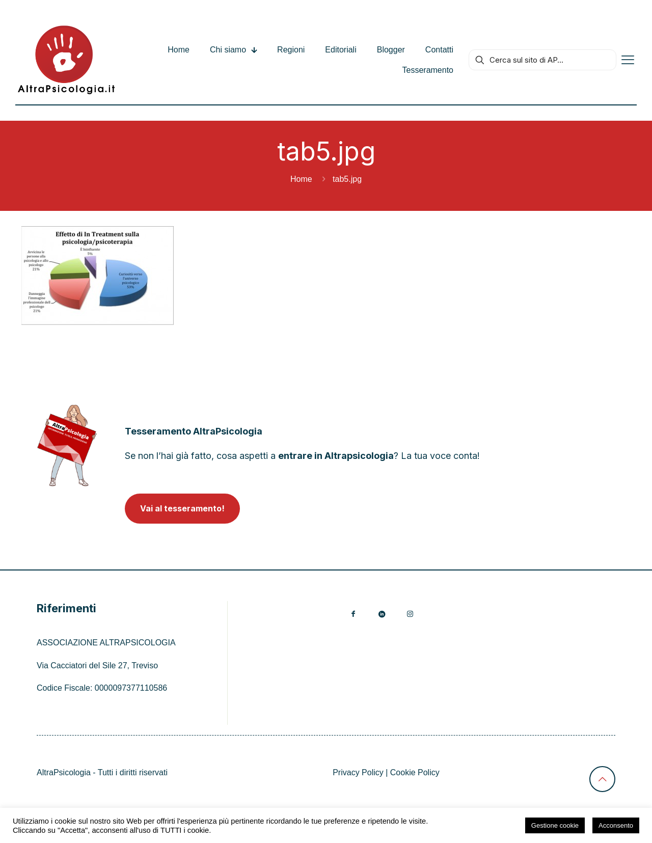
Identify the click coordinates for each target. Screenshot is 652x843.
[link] (67, 445)
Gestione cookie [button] (555, 825)
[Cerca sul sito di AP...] (542, 59)
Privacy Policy (358, 772)
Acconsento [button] (616, 825)
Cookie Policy (415, 772)
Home (301, 179)
